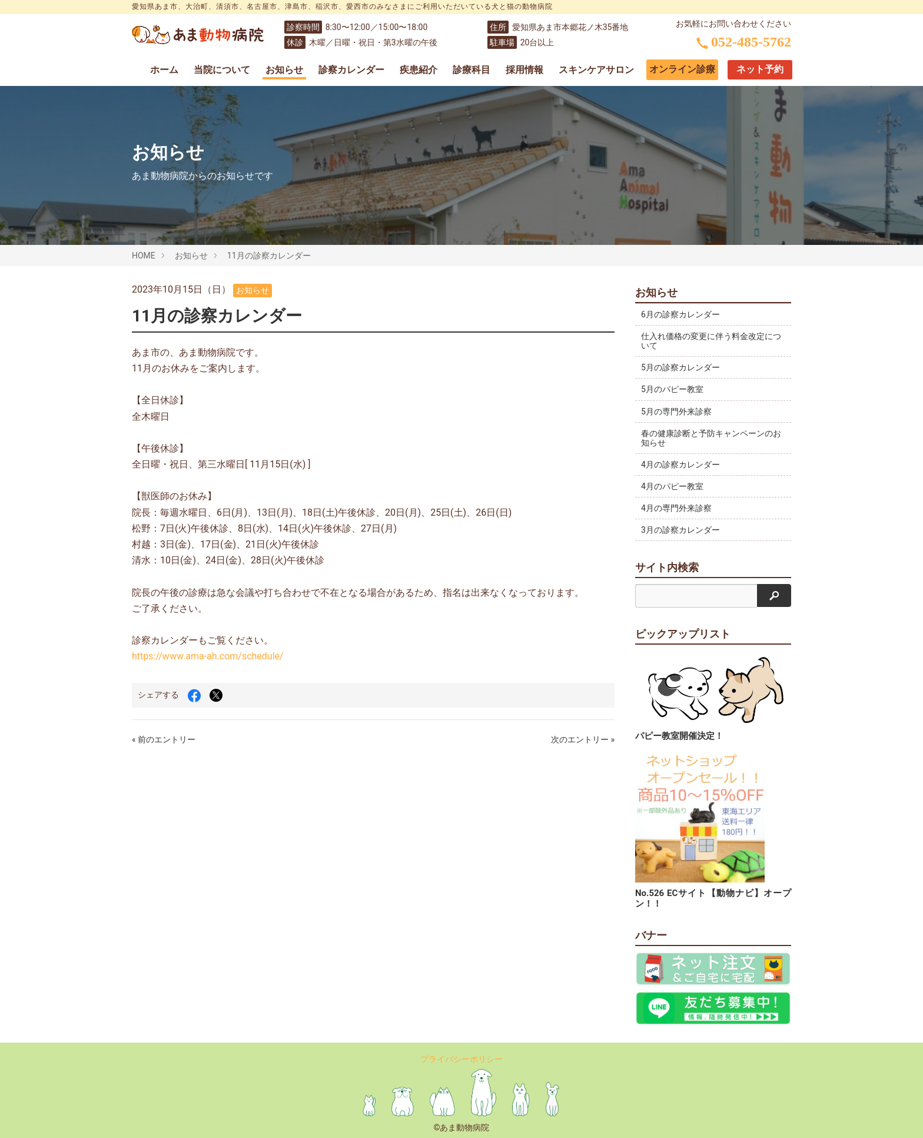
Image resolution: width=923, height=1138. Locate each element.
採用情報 (524, 69)
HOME (143, 255)
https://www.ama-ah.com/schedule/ (208, 656)
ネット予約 (759, 69)
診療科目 (471, 69)
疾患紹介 (418, 69)
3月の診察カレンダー (680, 530)
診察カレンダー (351, 69)
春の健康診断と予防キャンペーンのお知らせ (707, 438)
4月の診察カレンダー (680, 464)
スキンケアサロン (596, 69)
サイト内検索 (667, 567)
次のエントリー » (583, 739)
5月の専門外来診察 (676, 411)
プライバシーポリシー (461, 1059)
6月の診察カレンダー (680, 314)
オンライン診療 (682, 69)
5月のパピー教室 (672, 389)
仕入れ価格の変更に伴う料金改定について (707, 340)
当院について (222, 69)
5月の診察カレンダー (680, 367)
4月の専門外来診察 (676, 508)
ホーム (164, 69)
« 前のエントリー (163, 739)
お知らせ (284, 69)
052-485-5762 (743, 41)
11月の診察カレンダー (269, 255)
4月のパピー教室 (672, 486)
